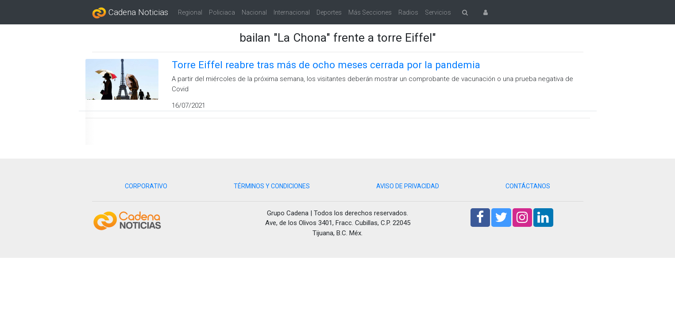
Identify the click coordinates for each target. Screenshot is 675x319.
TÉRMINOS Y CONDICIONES (272, 186)
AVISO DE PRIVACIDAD (407, 186)
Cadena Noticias (130, 13)
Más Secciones (370, 12)
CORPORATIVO (146, 186)
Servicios (438, 12)
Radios (408, 12)
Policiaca (222, 12)
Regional (190, 12)
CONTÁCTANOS (527, 186)
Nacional (254, 12)
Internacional (292, 12)
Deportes (329, 12)
